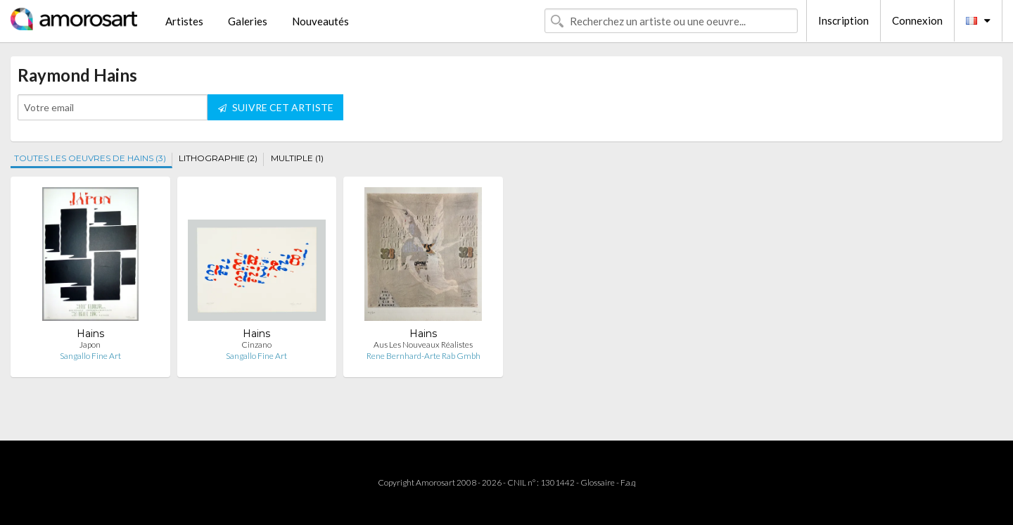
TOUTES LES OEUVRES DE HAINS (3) (90, 158)
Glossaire (597, 482)
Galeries (247, 21)
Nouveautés (320, 21)
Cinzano (256, 344)
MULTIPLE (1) (297, 158)
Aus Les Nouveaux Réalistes (423, 344)
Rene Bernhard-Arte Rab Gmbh (423, 355)
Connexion (917, 20)
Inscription (843, 20)
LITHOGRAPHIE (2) (218, 158)
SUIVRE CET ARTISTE (275, 107)
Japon (90, 344)
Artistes (184, 21)
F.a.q (628, 482)
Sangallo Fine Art (90, 355)
